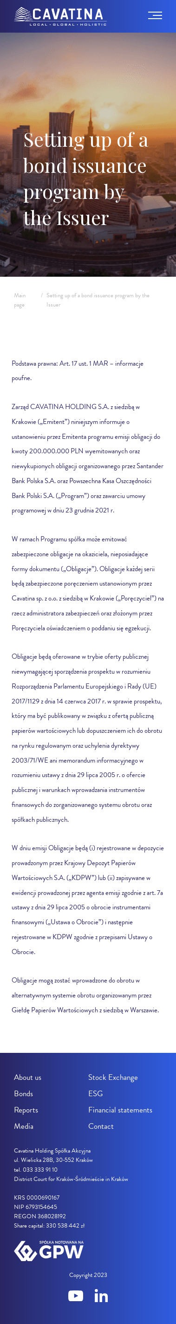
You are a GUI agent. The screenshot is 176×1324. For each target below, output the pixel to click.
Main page (20, 300)
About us (27, 1077)
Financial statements (120, 1110)
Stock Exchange (113, 1077)
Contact (101, 1126)
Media (23, 1126)
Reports (26, 1110)
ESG (95, 1093)
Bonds (23, 1093)
